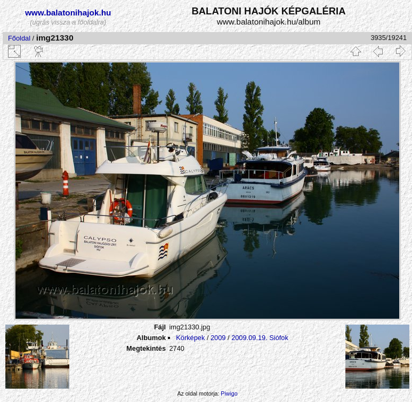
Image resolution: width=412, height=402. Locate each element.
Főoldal (19, 38)
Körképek (190, 338)
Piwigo (229, 393)
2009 (218, 338)
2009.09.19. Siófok (259, 338)
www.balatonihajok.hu (68, 12)
